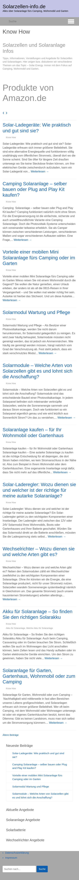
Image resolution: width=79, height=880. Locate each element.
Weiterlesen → (40, 171)
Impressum (11, 857)
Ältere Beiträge (11, 735)
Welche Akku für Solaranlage (39, 628)
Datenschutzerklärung (17, 852)
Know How (11, 137)
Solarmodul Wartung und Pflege (36, 312)
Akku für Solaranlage (15, 628)
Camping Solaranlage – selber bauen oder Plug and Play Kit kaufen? (35, 189)
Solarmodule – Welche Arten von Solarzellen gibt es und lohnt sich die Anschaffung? (37, 371)
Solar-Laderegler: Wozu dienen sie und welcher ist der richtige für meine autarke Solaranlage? (39, 490)
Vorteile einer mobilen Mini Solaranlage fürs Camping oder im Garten (39, 257)
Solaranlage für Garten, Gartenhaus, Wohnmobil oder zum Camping (39, 676)
